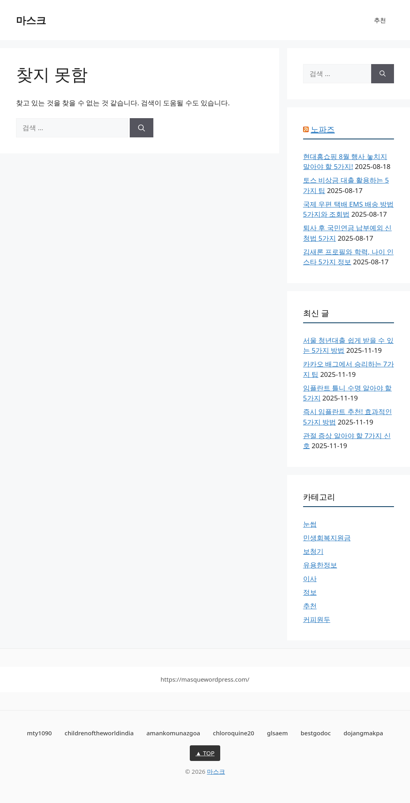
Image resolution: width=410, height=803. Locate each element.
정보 (310, 592)
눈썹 (310, 524)
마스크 (31, 20)
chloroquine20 (233, 733)
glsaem (277, 733)
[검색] (141, 127)
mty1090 (39, 733)
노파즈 (323, 129)
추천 (380, 20)
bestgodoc (316, 733)
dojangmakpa (363, 733)
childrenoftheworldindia (99, 733)
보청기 (313, 551)
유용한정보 (320, 565)
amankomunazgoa (173, 733)
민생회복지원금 (327, 537)
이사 (310, 578)
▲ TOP (205, 753)
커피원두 (316, 619)
